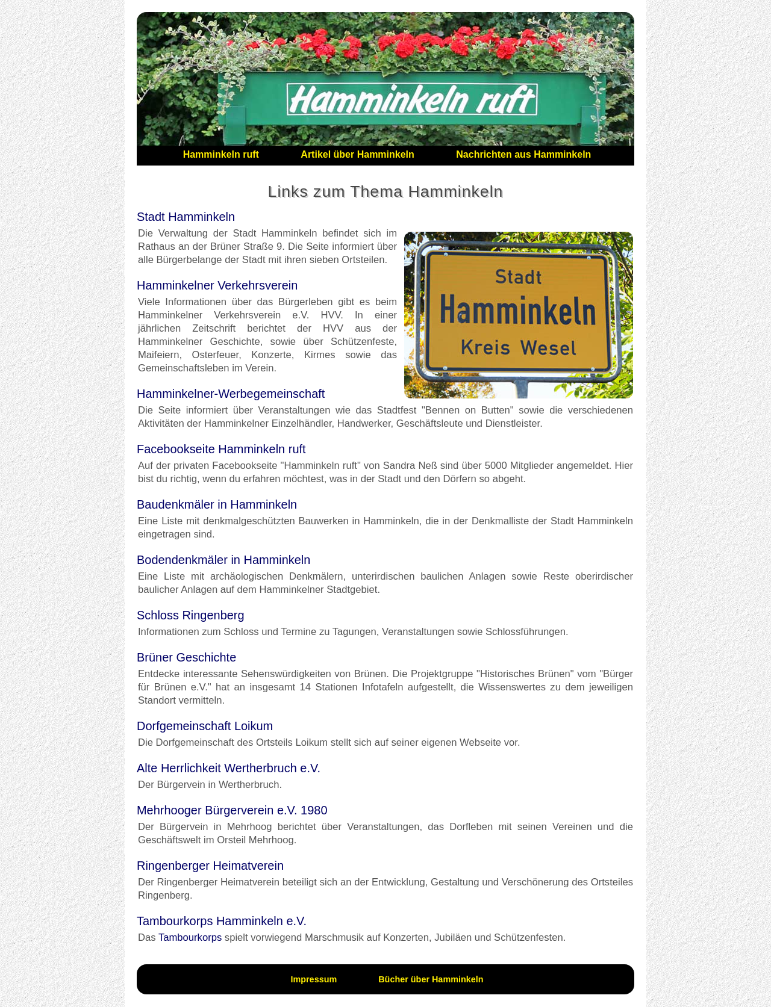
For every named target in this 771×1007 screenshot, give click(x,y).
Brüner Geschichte (186, 657)
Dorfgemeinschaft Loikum (205, 726)
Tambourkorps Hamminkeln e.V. (222, 921)
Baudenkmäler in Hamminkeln (217, 504)
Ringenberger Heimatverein (210, 865)
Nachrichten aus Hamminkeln (523, 154)
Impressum (313, 979)
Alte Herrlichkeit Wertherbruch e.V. (228, 768)
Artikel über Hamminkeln (357, 154)
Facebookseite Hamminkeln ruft (221, 449)
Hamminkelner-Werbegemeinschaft (231, 393)
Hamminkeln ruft (221, 154)
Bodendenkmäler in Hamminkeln (223, 559)
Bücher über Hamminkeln (430, 979)
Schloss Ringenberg (191, 615)
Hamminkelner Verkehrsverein (217, 285)
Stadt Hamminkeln (186, 216)
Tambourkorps (190, 937)
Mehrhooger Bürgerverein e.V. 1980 (232, 810)
